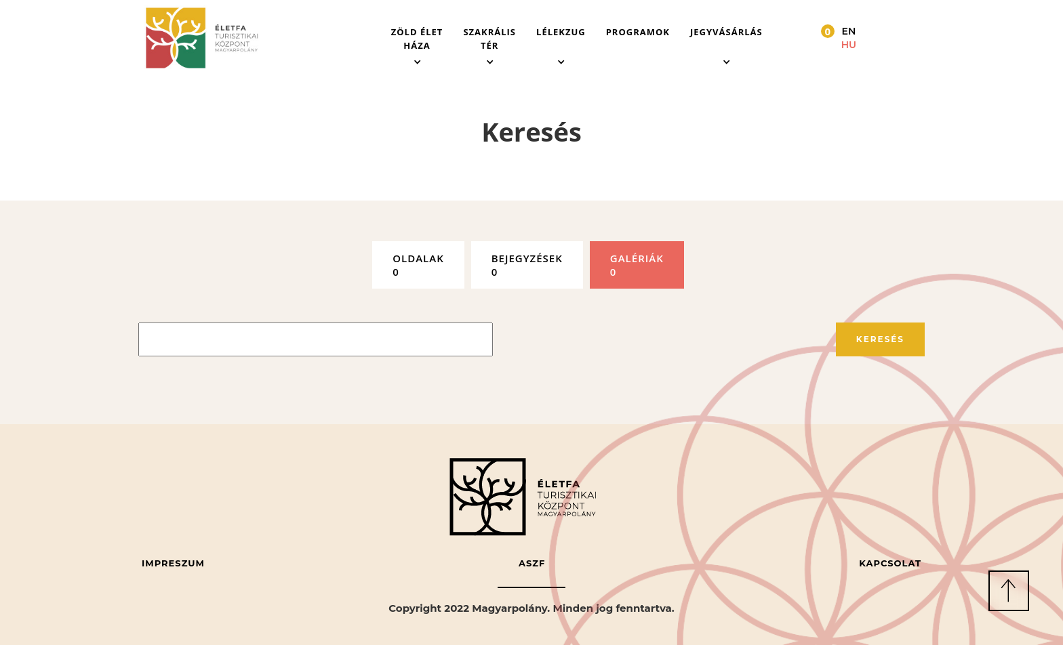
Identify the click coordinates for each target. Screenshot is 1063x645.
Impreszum (173, 563)
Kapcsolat (890, 563)
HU (848, 45)
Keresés (880, 339)
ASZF (532, 563)
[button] (417, 38)
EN (849, 31)
